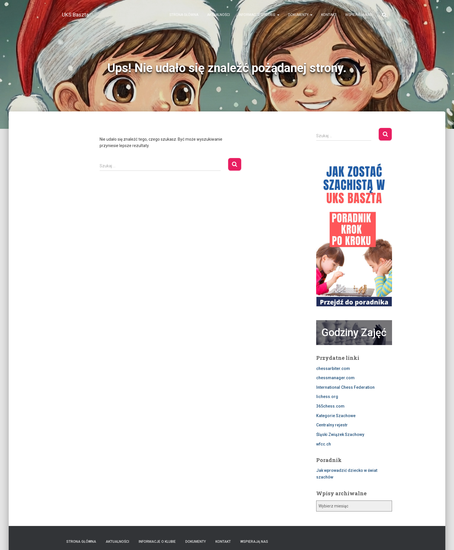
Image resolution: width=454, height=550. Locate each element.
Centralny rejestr (332, 425)
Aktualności (218, 15)
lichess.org (327, 396)
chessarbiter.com (333, 368)
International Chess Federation (345, 387)
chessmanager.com (335, 377)
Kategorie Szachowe (336, 415)
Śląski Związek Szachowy (340, 434)
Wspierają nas (358, 15)
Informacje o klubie (259, 15)
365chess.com (330, 406)
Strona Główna (183, 15)
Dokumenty (300, 15)
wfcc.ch (323, 444)
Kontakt (328, 15)
